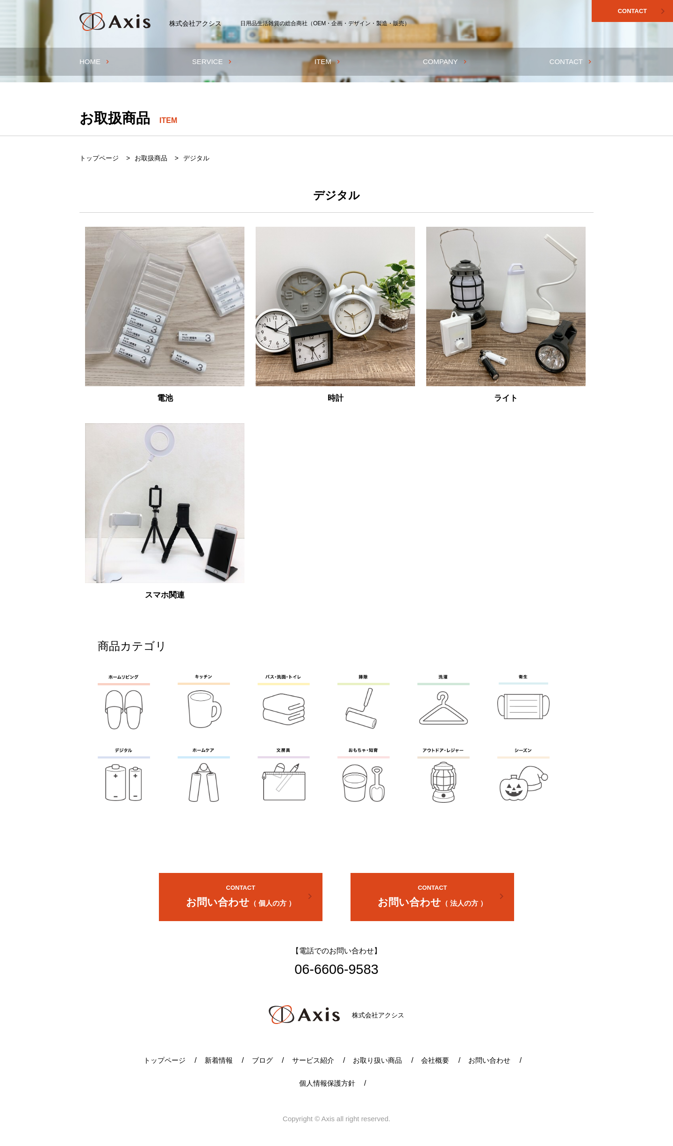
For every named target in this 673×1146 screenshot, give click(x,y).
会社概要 (435, 1060)
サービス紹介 (313, 1060)
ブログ (262, 1060)
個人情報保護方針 (327, 1083)
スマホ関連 (165, 595)
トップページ (164, 1060)
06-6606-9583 (336, 969)
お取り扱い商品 (377, 1060)
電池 (165, 398)
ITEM (328, 61)
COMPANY (446, 61)
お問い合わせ (250, 895)
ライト (506, 398)
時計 (336, 398)
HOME (95, 61)
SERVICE (213, 61)
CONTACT (643, 11)
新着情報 (219, 1060)
